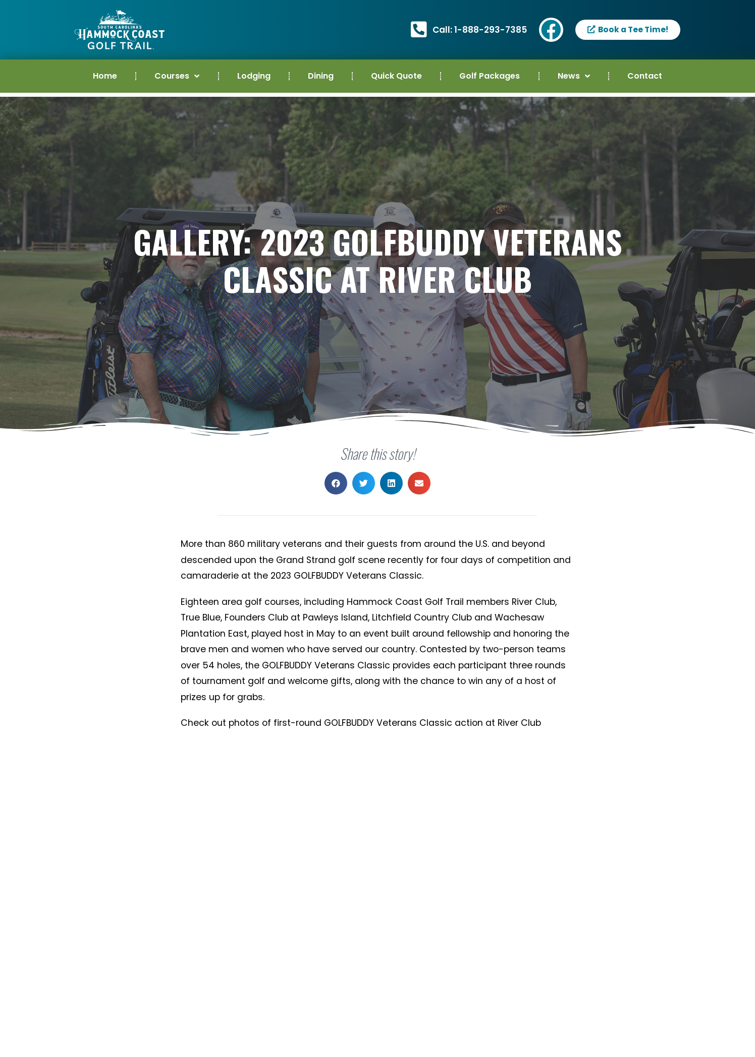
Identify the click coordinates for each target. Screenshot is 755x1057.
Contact (644, 76)
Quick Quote (396, 76)
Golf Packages (489, 76)
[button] (336, 483)
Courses (176, 76)
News (574, 76)
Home (105, 76)
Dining (321, 76)
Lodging (254, 76)
